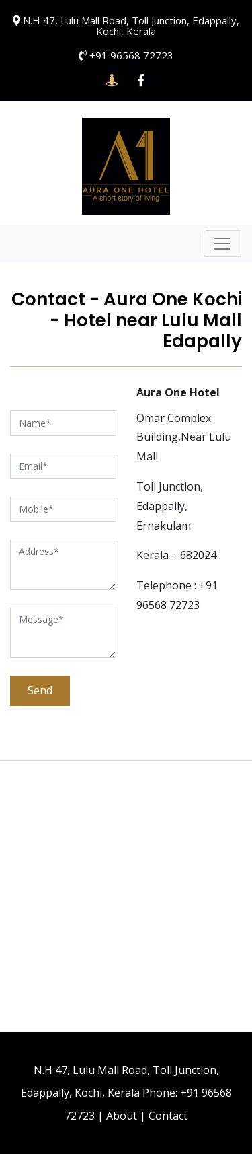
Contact (168, 1115)
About (121, 1115)
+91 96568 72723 (131, 55)
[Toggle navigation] (222, 243)
